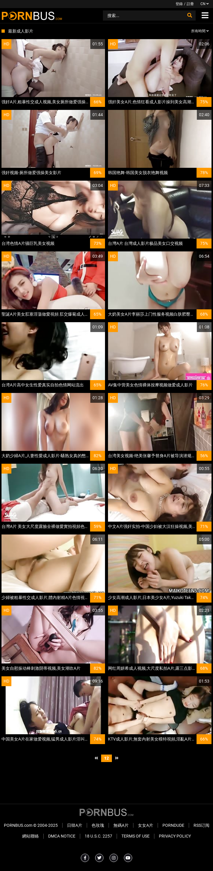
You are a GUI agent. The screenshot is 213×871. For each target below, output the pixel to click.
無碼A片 (121, 825)
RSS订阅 (201, 825)
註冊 (190, 4)
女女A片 (145, 825)
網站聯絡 (30, 836)
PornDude (173, 825)
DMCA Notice (61, 836)
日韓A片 (74, 825)
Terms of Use (135, 836)
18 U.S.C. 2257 (98, 836)
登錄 (179, 4)
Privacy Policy (175, 836)
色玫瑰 (98, 825)
